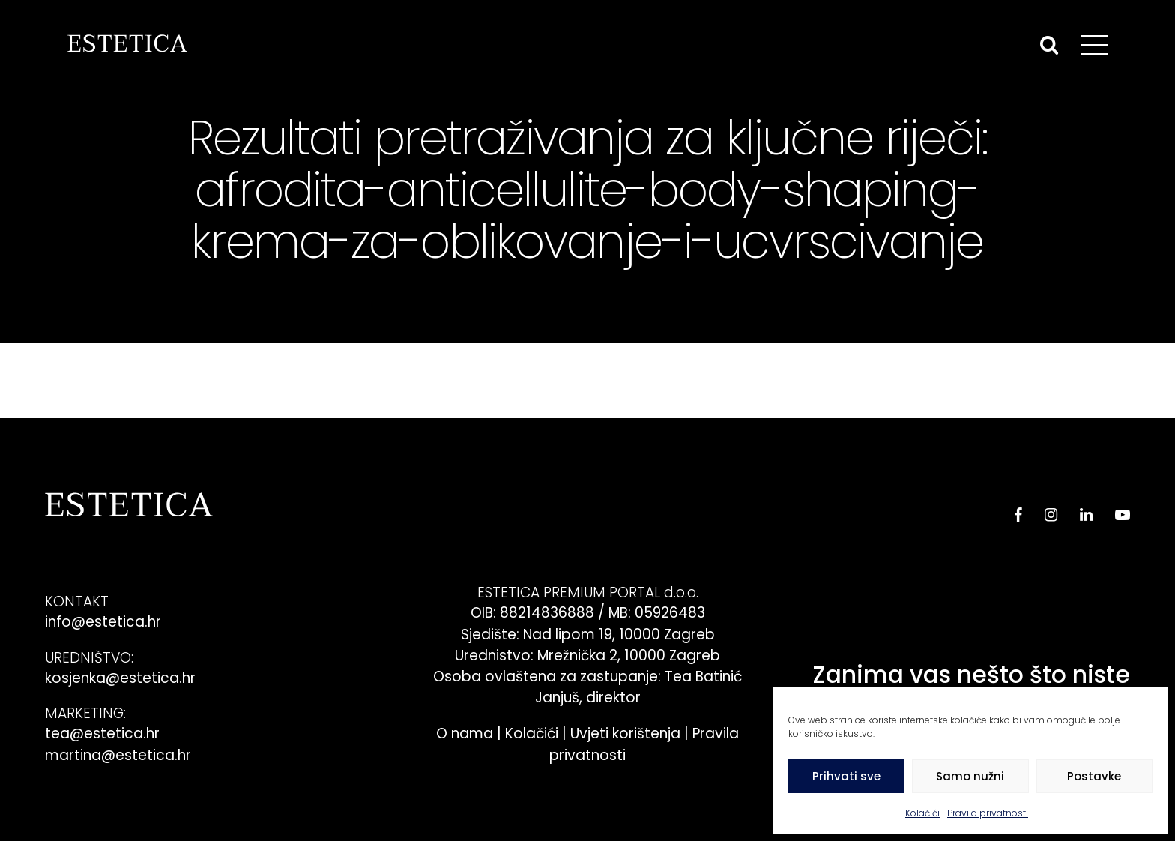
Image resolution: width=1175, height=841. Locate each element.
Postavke (1094, 776)
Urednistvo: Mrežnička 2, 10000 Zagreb (587, 655)
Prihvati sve (846, 776)
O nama (464, 733)
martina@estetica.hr (118, 755)
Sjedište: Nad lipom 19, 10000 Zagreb (588, 634)
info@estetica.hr (103, 622)
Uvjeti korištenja (625, 733)
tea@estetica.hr (102, 733)
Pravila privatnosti (987, 813)
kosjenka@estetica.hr (120, 678)
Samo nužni (970, 776)
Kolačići (922, 813)
